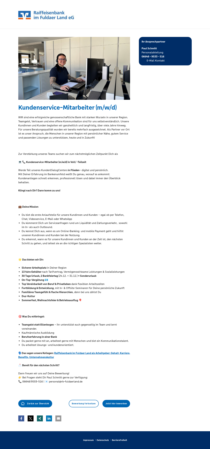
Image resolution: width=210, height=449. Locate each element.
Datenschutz (103, 440)
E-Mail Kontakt (156, 60)
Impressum (88, 440)
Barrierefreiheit (119, 440)
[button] (21, 418)
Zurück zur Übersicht (38, 403)
